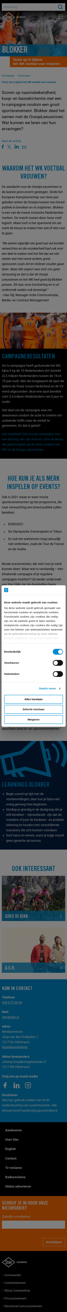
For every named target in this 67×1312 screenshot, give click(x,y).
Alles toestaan (33, 699)
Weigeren (33, 719)
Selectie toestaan (33, 709)
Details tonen (47, 688)
